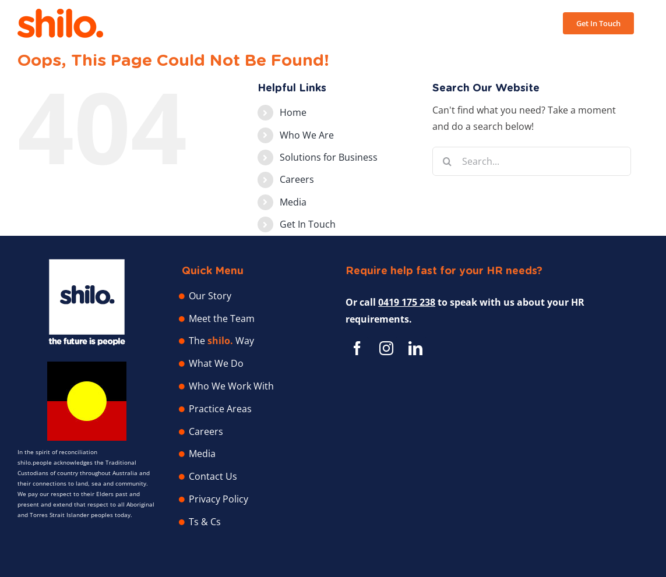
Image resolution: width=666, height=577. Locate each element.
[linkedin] (415, 348)
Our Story (210, 295)
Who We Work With (231, 386)
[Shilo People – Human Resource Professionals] (86, 263)
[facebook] (357, 348)
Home (293, 112)
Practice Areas (220, 408)
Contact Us (213, 476)
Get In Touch (308, 224)
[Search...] (531, 161)
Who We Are (307, 135)
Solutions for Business (329, 157)
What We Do (216, 363)
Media (293, 202)
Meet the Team (222, 318)
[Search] (446, 161)
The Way (221, 340)
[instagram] (386, 348)
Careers (297, 179)
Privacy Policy (218, 499)
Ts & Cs (205, 521)
